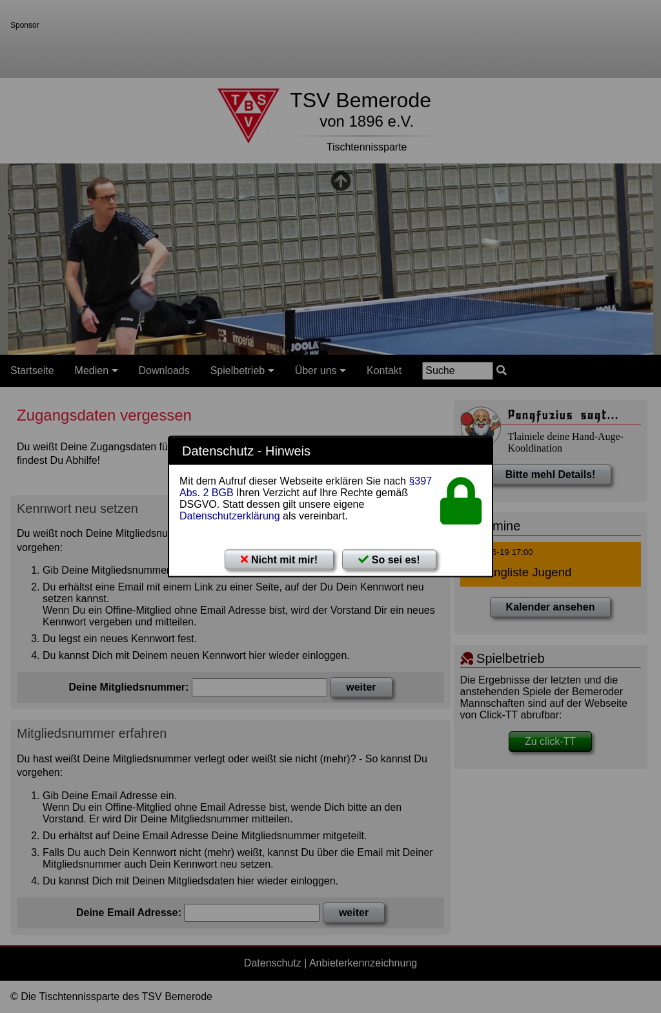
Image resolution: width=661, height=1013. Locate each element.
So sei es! (389, 559)
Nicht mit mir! (279, 559)
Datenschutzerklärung (229, 515)
